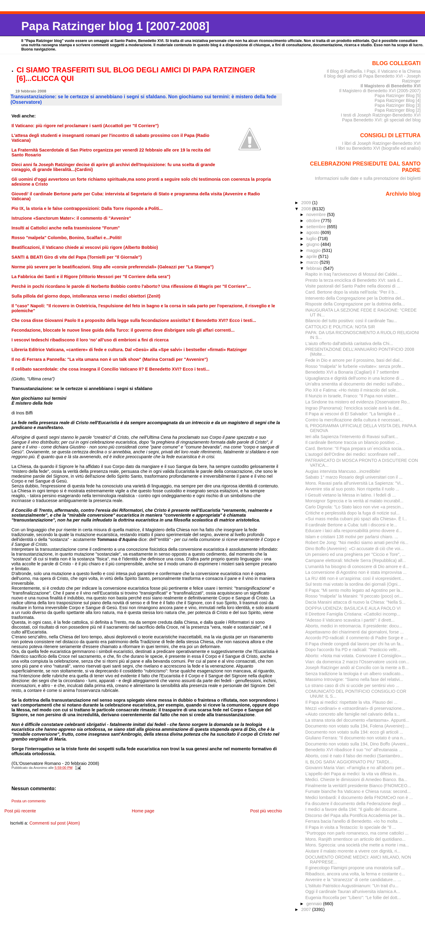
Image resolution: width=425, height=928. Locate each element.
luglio (312, 238)
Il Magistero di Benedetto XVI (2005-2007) (379, 90)
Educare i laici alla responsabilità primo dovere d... (353, 530)
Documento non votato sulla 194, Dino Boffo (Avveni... (357, 743)
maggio (314, 250)
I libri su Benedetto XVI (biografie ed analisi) (378, 148)
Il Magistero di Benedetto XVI (391, 85)
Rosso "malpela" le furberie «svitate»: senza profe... (355, 366)
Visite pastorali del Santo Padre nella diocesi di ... (352, 286)
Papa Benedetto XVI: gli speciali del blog (381, 119)
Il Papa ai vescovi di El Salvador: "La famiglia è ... (352, 413)
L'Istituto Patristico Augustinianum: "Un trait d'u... (352, 885)
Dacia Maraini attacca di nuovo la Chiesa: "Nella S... (355, 602)
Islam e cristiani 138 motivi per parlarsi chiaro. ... (351, 536)
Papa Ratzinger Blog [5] (398, 95)
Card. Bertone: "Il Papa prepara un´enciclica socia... (355, 448)
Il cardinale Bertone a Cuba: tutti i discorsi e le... (351, 524)
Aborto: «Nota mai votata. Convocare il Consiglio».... (355, 655)
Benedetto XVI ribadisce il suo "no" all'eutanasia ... (353, 749)
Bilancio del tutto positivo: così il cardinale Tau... (351, 320)
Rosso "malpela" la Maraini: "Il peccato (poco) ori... (354, 596)
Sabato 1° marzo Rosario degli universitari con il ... (354, 477)
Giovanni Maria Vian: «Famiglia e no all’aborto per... (355, 767)
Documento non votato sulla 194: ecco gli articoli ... (354, 732)
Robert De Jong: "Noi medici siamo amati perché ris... (356, 542)
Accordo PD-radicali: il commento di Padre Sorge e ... (356, 637)
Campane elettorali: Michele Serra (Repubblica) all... (355, 560)
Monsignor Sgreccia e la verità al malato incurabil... (354, 500)
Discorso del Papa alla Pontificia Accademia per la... (355, 815)
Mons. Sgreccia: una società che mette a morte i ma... (357, 845)
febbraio (315, 268)
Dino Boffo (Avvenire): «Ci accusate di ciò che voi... (354, 548)
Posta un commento (29, 801)
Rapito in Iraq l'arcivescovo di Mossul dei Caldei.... (353, 274)
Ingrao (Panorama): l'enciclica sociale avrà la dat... (353, 408)
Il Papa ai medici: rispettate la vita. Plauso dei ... (351, 702)
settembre (317, 226)
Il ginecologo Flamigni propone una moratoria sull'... (355, 867)
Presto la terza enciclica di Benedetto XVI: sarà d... (354, 280)
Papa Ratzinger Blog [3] (398, 105)
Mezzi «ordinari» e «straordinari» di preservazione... (355, 708)
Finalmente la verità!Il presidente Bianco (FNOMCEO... (358, 785)
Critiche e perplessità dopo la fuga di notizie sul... (352, 513)
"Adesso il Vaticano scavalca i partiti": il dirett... (350, 620)
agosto (314, 232)
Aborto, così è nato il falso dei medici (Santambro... (354, 755)
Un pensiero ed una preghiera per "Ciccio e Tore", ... (355, 554)
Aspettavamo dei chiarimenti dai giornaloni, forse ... (354, 632)
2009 (306, 202)
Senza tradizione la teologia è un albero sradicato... (354, 673)
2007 (306, 909)
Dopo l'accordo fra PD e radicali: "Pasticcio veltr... (352, 649)
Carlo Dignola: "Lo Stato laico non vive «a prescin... (354, 506)
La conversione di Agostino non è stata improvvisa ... (355, 572)
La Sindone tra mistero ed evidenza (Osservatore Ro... (357, 401)
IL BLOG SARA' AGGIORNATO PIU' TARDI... (348, 761)
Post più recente (20, 810)
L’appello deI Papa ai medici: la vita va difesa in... (352, 773)
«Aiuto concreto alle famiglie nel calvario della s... (352, 714)
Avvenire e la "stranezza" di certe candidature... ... (353, 879)
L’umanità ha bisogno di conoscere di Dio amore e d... (357, 566)
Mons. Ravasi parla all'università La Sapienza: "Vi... (354, 483)
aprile (312, 256)
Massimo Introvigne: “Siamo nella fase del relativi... (354, 679)
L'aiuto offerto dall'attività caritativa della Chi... (349, 343)
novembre (317, 214)
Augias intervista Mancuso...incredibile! (342, 471)
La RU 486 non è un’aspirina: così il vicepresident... (354, 578)
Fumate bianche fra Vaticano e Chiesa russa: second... (358, 791)
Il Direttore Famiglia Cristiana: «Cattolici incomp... (352, 614)
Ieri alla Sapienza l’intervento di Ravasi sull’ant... (351, 436)
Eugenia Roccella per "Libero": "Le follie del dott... (353, 897)
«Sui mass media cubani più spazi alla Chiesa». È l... (356, 518)
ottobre (314, 220)
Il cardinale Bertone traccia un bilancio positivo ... (352, 442)
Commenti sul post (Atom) (54, 823)
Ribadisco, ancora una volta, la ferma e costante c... (355, 873)
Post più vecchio (266, 810)
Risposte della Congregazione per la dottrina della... (355, 304)
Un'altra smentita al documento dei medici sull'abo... (355, 384)
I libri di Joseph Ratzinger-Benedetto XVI (381, 143)
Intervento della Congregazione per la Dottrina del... (355, 298)
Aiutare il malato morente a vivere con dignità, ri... (353, 851)
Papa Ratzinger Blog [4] (398, 100)
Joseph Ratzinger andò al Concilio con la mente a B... (357, 667)
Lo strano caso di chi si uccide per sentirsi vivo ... (352, 685)
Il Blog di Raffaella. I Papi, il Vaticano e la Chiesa (373, 71)
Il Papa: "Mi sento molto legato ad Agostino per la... (354, 590)
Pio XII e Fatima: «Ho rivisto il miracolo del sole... (352, 390)
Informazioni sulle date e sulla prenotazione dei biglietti (368, 178)
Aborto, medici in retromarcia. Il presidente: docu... (353, 625)
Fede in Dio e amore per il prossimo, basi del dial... (354, 360)
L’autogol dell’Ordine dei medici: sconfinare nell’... (352, 454)
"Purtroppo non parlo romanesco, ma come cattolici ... (357, 833)
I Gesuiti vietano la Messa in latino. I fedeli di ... (350, 495)
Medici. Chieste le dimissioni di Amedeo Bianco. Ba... (356, 779)
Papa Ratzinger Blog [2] (398, 110)
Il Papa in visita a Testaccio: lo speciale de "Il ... (350, 827)
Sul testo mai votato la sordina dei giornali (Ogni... (353, 584)
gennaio (315, 903)
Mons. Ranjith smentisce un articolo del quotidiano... (355, 839)
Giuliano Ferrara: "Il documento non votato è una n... (355, 737)
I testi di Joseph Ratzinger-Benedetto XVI (381, 115)
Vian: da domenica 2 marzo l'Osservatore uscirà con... (357, 661)
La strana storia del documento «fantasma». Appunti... (357, 720)
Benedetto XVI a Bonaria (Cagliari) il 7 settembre (352, 372)
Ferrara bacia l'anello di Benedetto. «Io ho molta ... (353, 821)
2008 (306, 208)
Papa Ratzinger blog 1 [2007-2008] (115, 26)
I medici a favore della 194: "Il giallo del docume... (353, 809)
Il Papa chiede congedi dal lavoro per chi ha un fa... (354, 643)
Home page (143, 810)
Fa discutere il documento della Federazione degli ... (355, 803)
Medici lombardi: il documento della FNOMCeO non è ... (359, 797)
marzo (313, 262)
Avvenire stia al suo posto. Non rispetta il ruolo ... (352, 489)
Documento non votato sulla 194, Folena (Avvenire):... (357, 726)
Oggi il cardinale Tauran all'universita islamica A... (352, 891)
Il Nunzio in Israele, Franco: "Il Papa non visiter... (352, 395)
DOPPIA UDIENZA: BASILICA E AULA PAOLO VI (353, 608)
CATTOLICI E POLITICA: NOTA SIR (340, 326)
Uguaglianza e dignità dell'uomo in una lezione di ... (354, 378)
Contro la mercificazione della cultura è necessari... (354, 419)
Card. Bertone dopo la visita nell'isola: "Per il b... (351, 292)
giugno (314, 244)
